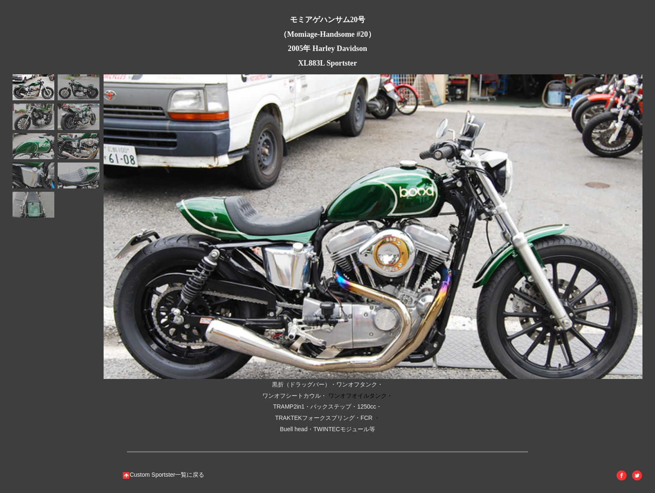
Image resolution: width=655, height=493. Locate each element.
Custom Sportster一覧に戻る (163, 474)
